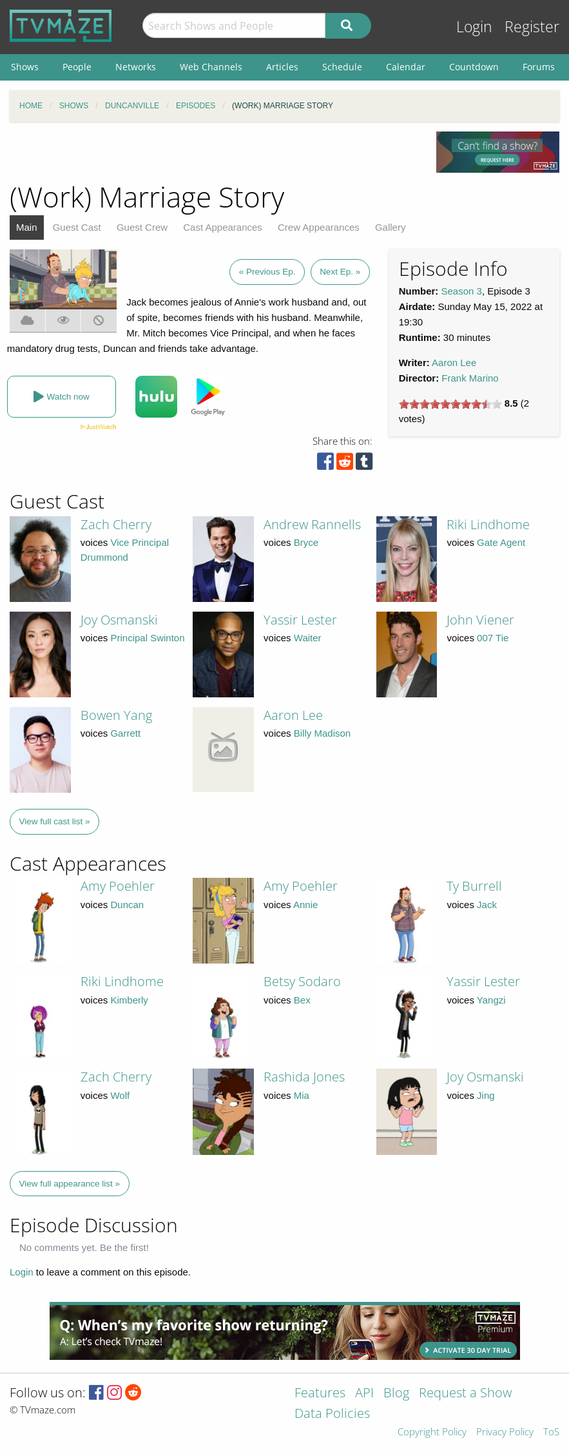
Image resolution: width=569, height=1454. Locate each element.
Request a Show (465, 1393)
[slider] (450, 404)
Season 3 (461, 291)
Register (532, 27)
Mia (301, 1095)
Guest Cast (77, 227)
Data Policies (332, 1414)
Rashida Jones (304, 1076)
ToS (551, 1432)
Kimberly (129, 999)
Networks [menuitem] (135, 67)
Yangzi (491, 999)
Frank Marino (469, 378)
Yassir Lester (300, 619)
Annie (305, 904)
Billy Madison (322, 733)
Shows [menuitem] (25, 67)
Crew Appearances (319, 227)
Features (319, 1393)
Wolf (120, 1095)
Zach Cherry (116, 524)
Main (26, 227)
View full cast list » (54, 821)
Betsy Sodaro (302, 981)
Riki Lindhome (488, 524)
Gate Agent (501, 542)
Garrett (125, 733)
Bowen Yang (116, 715)
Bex (302, 999)
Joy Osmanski (119, 619)
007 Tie (492, 637)
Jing (486, 1095)
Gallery (390, 227)
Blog (396, 1393)
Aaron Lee (454, 362)
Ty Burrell (474, 886)
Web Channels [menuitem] (211, 67)
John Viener (480, 619)
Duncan (127, 904)
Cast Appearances (222, 227)
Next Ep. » (340, 271)
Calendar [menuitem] (405, 67)
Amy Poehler (118, 886)
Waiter (308, 637)
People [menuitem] (77, 67)
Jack (487, 904)
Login (474, 27)
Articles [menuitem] (282, 67)
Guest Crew (142, 227)
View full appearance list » (70, 1183)
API (364, 1393)
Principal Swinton (147, 637)
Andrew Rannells (312, 524)
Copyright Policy (432, 1432)
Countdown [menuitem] (474, 67)
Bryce (306, 542)
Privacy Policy (505, 1432)
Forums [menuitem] (539, 67)
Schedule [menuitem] (342, 67)
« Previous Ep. (267, 271)
